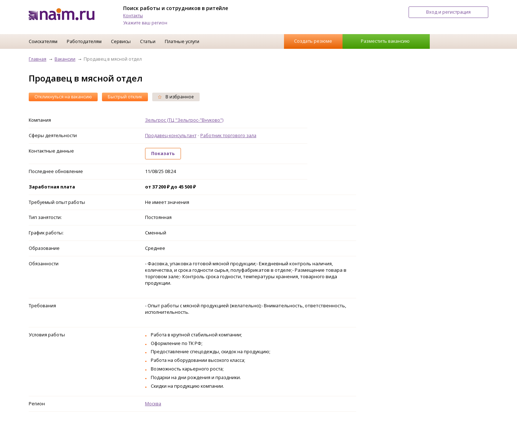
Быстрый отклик (125, 97)
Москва (153, 403)
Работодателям (84, 41)
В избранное (176, 97)
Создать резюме (313, 41)
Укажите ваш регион (145, 23)
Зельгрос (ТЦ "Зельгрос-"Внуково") (184, 120)
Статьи (147, 41)
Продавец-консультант (170, 135)
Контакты (133, 16)
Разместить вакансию (385, 41)
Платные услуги (182, 41)
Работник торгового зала (228, 135)
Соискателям (43, 41)
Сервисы (121, 41)
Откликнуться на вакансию (63, 97)
